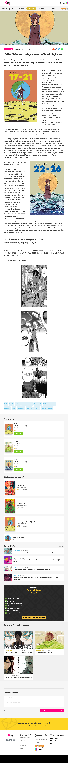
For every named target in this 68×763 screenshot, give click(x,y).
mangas (29, 408)
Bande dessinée (25, 737)
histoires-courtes (49, 404)
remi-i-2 (36, 408)
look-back (21, 408)
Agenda (22, 748)
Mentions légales (54, 739)
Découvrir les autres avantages (34, 617)
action (17, 404)
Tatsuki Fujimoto (30, 239)
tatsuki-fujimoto (47, 408)
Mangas (22, 743)
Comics (22, 740)
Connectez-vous (9, 711)
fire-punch (37, 404)
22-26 (14, 239)
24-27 (11, 404)
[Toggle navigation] (2, 3)
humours (7, 408)
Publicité (37, 742)
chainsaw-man (27, 404)
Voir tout (61, 546)
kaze (13, 408)
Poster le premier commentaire (52, 711)
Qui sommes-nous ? (41, 739)
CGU (52, 744)
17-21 (6, 239)
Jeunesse (23, 745)
